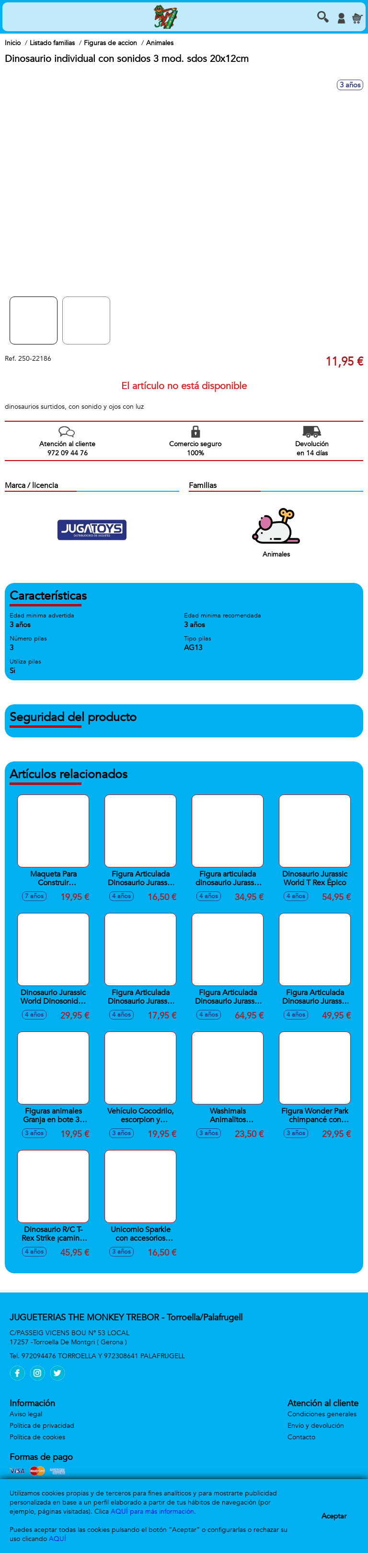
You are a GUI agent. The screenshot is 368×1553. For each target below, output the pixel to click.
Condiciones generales (322, 1414)
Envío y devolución (316, 1425)
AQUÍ (57, 1538)
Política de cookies (37, 1437)
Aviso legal (26, 1414)
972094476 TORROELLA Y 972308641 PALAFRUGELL (103, 1356)
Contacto (301, 1437)
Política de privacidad (42, 1425)
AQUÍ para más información (152, 1511)
